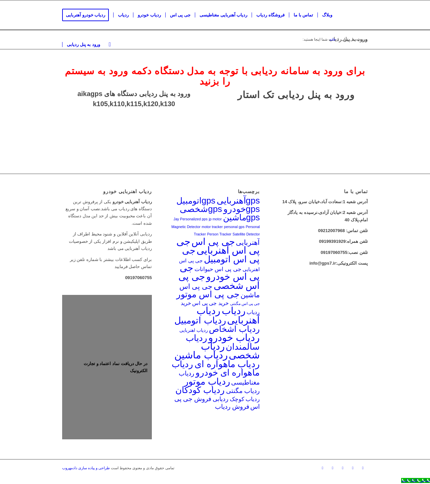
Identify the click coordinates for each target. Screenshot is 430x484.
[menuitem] (87, 15)
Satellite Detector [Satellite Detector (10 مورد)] (246, 234)
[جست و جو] (109, 44)
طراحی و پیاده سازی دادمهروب (86, 468)
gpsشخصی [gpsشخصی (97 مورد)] (201, 209)
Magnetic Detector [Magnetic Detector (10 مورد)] (185, 227)
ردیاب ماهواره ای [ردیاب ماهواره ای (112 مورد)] (227, 364)
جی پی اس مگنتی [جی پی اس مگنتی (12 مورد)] (245, 303)
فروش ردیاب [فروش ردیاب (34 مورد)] (232, 406)
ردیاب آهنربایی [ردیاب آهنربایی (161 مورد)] (228, 315)
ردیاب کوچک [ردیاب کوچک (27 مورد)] (245, 399)
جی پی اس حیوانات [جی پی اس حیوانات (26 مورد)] (218, 269)
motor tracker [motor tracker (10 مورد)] (212, 227)
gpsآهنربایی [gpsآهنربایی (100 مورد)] (238, 200)
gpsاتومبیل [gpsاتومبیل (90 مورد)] (195, 200)
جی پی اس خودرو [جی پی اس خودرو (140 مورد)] (220, 272)
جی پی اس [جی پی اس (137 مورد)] (213, 241)
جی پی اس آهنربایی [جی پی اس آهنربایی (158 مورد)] (218, 246)
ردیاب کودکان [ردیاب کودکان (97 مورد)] (200, 390)
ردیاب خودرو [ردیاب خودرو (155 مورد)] (234, 337)
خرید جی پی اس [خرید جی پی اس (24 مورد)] (210, 303)
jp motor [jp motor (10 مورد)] (215, 219)
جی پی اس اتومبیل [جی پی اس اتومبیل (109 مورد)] (221, 255)
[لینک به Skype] (343, 468)
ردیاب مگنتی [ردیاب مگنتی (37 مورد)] (243, 390)
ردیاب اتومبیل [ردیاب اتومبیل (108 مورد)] (200, 320)
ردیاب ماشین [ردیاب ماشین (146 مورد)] (201, 355)
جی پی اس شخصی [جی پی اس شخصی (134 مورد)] (219, 281)
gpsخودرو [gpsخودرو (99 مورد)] (241, 209)
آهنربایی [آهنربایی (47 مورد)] (248, 242)
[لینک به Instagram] (363, 468)
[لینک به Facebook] (322, 468)
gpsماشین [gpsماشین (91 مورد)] (241, 217)
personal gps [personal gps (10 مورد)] (234, 227)
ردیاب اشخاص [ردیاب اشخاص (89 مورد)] (234, 329)
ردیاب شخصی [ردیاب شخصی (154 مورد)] (230, 350)
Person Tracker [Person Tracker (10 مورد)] (219, 234)
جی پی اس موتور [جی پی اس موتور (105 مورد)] (208, 294)
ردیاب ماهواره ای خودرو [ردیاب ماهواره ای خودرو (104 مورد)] (216, 368)
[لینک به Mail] (353, 468)
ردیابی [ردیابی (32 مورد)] (220, 398)
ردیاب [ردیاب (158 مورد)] (234, 310)
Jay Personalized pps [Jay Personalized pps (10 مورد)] (191, 219)
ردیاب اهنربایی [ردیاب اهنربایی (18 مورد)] (193, 330)
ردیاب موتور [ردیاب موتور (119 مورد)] (207, 381)
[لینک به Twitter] (333, 468)
